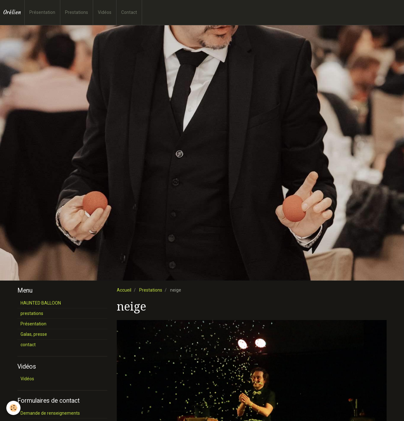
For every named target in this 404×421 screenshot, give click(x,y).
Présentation (42, 12)
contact (28, 344)
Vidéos (104, 12)
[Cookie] (13, 408)
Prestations (76, 12)
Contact (129, 12)
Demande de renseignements (50, 413)
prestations (32, 313)
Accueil (124, 290)
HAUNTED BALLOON (41, 302)
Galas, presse (34, 334)
